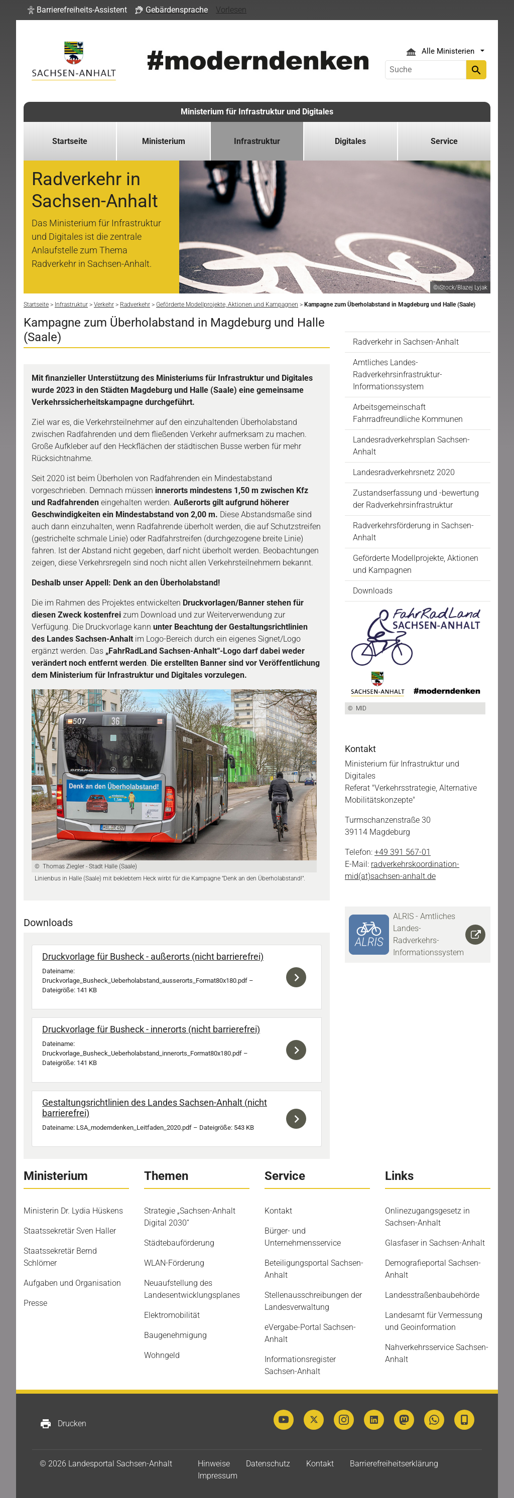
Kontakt (278, 1211)
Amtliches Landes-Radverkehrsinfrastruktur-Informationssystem (397, 374)
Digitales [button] (350, 141)
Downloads (373, 590)
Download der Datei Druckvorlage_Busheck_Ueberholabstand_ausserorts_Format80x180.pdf (298, 977)
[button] (77, 10)
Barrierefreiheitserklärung (394, 1463)
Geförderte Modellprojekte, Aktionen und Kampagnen (415, 564)
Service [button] (444, 141)
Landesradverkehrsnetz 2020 (404, 472)
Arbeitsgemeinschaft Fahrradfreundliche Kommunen (408, 413)
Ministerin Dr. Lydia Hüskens (73, 1211)
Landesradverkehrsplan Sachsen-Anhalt (411, 446)
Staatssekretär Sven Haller (70, 1231)
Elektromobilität (172, 1315)
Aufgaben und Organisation (72, 1283)
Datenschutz (268, 1463)
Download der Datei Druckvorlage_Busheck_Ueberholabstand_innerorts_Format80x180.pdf (298, 1050)
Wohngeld (162, 1355)
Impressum (217, 1475)
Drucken (63, 1424)
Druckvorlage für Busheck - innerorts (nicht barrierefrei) (151, 1029)
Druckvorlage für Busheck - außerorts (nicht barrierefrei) (153, 956)
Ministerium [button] (163, 141)
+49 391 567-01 (402, 852)
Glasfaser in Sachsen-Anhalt (435, 1243)
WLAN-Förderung (174, 1263)
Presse (35, 1303)
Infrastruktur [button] (257, 141)
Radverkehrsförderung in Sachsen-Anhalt (413, 531)
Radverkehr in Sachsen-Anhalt (406, 342)
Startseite (69, 141)
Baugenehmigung (175, 1335)
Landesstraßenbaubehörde (432, 1295)
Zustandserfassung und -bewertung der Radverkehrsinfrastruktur (416, 499)
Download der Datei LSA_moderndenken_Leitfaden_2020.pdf (298, 1118)
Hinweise (214, 1463)
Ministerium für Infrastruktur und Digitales (257, 111)
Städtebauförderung (179, 1243)
